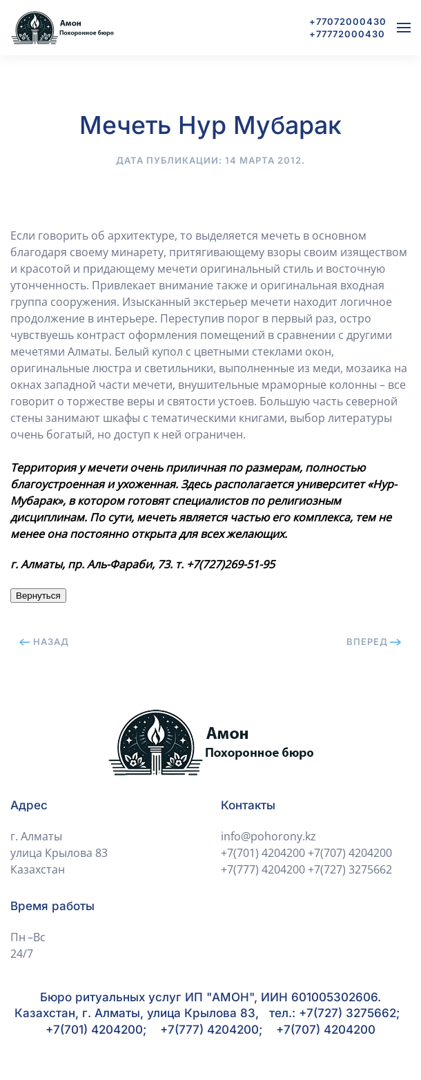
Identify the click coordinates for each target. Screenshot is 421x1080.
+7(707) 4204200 (350, 852)
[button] (404, 27)
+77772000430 (347, 33)
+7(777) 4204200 (263, 869)
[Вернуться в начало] (62, 27)
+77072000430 (347, 21)
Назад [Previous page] (44, 641)
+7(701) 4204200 (263, 852)
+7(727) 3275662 (350, 869)
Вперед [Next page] (374, 641)
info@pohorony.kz (268, 836)
